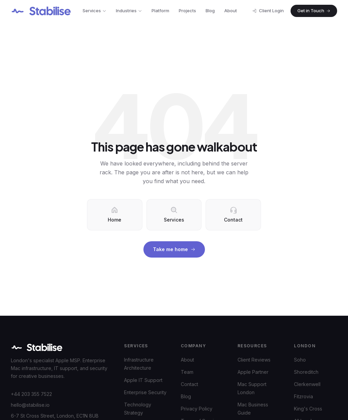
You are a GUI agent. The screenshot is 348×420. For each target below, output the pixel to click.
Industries (129, 10)
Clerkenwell (307, 384)
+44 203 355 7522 (31, 394)
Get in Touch (313, 10)
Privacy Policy (196, 409)
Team (187, 372)
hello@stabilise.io (30, 405)
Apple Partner (253, 372)
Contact (189, 384)
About (230, 10)
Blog (210, 10)
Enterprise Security (145, 392)
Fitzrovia (303, 396)
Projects (187, 10)
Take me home (174, 249)
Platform (160, 10)
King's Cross (308, 409)
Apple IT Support (143, 380)
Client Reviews (254, 360)
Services (94, 10)
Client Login (268, 10)
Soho (300, 360)
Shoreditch (306, 372)
